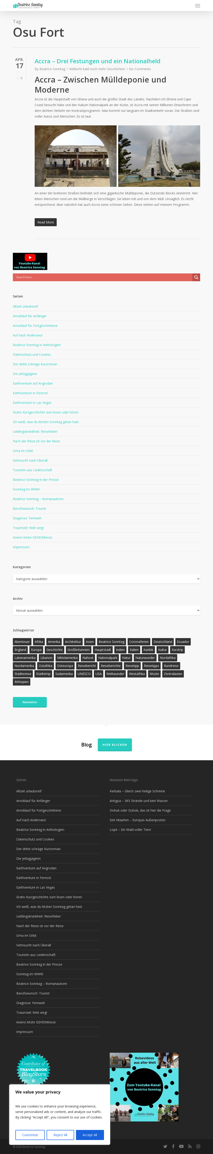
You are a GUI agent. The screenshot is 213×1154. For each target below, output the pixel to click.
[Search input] (103, 277)
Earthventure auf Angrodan (33, 383)
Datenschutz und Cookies (32, 354)
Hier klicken (115, 745)
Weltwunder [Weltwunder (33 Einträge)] (115, 674)
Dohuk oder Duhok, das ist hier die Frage (140, 810)
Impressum (21, 547)
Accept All (90, 1135)
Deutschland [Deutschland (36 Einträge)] (163, 641)
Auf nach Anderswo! (27, 335)
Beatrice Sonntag (52, 69)
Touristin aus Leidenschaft (32, 470)
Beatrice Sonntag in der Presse (36, 479)
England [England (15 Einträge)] (20, 649)
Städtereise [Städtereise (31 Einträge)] (22, 674)
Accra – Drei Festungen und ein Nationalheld (97, 61)
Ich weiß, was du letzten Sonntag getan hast (46, 422)
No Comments (140, 69)
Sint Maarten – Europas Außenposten (137, 820)
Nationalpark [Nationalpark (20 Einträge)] (107, 657)
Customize (30, 1135)
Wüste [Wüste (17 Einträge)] (154, 674)
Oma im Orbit (23, 451)
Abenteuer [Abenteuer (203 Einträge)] (22, 641)
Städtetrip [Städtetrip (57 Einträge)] (43, 674)
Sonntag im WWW (26, 489)
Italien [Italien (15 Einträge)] (134, 649)
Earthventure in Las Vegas (32, 402)
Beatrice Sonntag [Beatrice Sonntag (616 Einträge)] (111, 641)
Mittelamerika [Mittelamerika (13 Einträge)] (67, 657)
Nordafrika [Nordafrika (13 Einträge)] (168, 657)
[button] (197, 5)
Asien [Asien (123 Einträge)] (90, 641)
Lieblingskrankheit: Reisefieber (35, 431)
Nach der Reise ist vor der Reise (36, 441)
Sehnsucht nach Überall (30, 460)
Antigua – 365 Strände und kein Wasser (139, 801)
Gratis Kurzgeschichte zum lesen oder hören (45, 412)
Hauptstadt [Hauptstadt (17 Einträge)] (103, 649)
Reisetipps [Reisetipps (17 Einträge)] (151, 666)
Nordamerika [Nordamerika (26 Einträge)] (24, 666)
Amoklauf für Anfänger (30, 316)
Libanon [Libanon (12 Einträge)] (46, 657)
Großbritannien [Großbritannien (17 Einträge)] (78, 649)
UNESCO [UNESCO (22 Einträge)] (84, 674)
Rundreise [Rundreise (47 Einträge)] (171, 666)
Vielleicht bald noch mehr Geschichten (97, 69)
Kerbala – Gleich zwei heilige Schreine (137, 791)
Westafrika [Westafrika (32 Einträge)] (137, 674)
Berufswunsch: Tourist (29, 508)
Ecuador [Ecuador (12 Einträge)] (183, 641)
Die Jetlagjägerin (25, 374)
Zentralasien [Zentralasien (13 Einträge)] (173, 674)
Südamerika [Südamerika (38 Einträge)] (64, 674)
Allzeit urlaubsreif (25, 306)
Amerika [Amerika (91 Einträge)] (54, 641)
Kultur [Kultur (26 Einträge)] (162, 649)
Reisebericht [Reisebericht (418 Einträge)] (87, 666)
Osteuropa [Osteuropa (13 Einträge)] (65, 666)
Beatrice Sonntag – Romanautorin (38, 499)
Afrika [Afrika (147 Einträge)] (39, 641)
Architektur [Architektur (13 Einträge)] (73, 641)
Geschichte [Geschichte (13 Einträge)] (54, 649)
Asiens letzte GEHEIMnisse (32, 537)
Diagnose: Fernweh (27, 518)
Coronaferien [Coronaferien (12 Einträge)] (139, 641)
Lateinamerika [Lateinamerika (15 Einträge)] (25, 657)
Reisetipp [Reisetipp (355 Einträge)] (132, 666)
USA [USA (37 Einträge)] (98, 674)
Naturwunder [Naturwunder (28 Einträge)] (145, 657)
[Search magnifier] (196, 277)
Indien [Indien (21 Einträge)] (120, 649)
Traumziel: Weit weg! (28, 528)
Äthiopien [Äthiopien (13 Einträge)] (21, 682)
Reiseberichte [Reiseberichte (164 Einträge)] (111, 666)
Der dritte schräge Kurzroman (35, 364)
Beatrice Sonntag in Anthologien (37, 345)
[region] (59, 1114)
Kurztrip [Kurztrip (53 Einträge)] (177, 649)
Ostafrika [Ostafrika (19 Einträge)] (45, 666)
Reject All (60, 1135)
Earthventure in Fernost (30, 393)
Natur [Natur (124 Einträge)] (126, 657)
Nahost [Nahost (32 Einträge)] (87, 657)
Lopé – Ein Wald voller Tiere (130, 829)
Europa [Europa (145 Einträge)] (36, 649)
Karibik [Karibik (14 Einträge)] (148, 649)
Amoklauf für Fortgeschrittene (35, 325)
